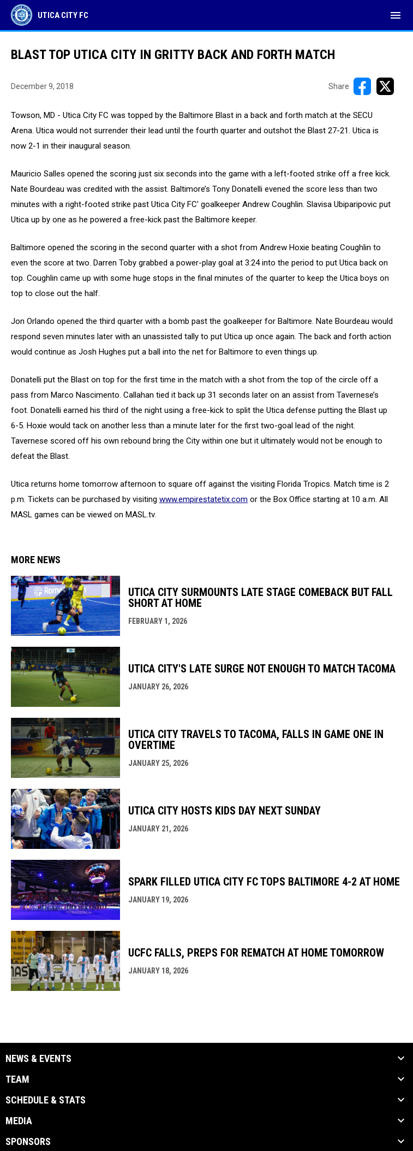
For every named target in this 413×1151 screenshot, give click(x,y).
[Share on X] (385, 86)
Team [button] (17, 1079)
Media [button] (18, 1121)
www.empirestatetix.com (203, 499)
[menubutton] (395, 15)
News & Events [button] (38, 1059)
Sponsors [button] (28, 1142)
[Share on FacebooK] (362, 86)
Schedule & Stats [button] (45, 1100)
